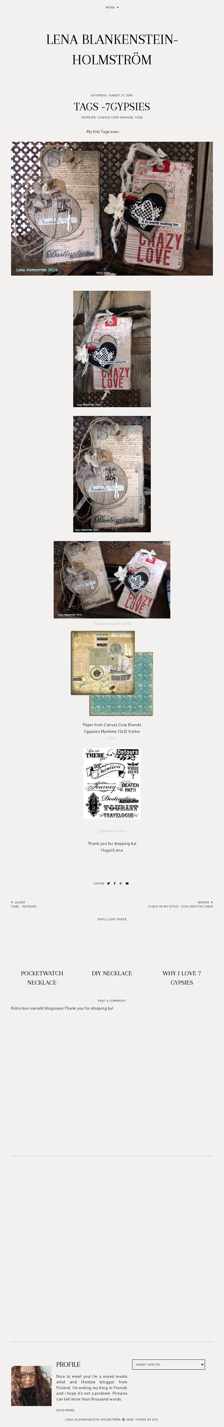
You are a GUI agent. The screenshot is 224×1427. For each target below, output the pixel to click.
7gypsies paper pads (112, 623)
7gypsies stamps (112, 831)
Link (112, 738)
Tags (139, 117)
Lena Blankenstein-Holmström (93, 1419)
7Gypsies (88, 117)
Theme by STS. (147, 1419)
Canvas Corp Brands (115, 117)
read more (65, 1410)
